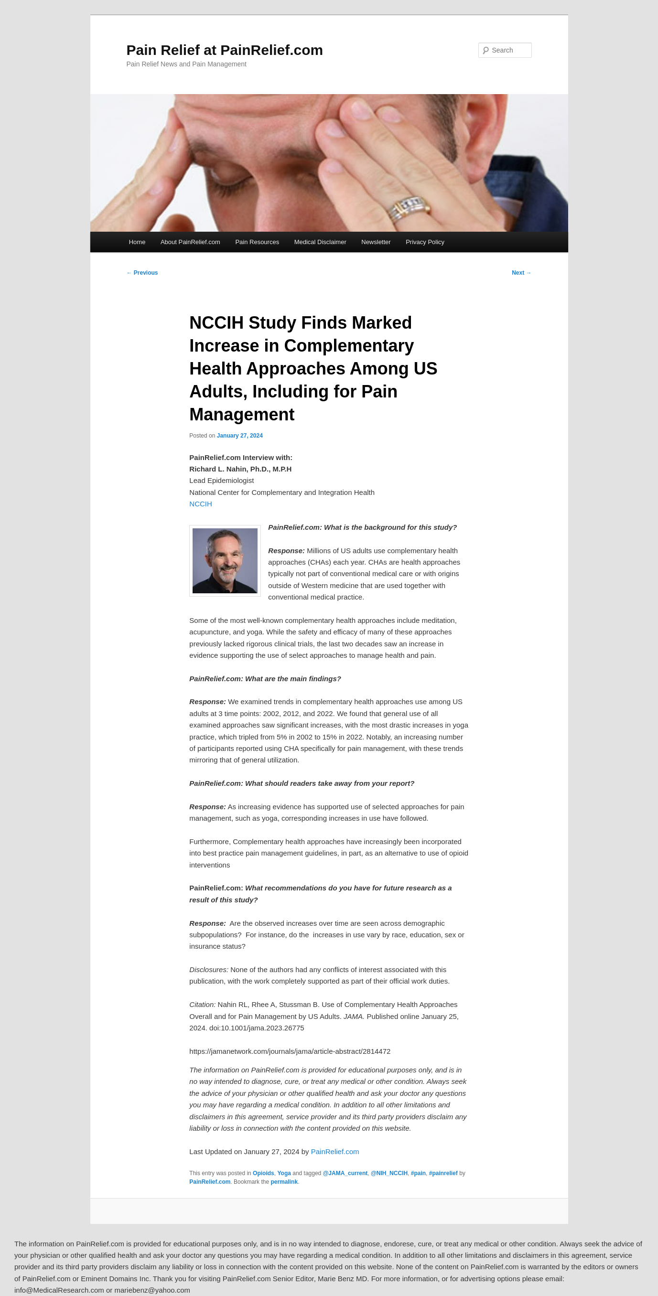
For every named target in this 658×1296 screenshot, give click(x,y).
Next (521, 272)
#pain (418, 1173)
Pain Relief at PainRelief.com (225, 50)
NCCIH (200, 504)
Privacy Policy (425, 242)
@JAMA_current (345, 1173)
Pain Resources (257, 242)
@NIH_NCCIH (389, 1173)
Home (137, 242)
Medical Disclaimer (320, 242)
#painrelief (443, 1173)
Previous (142, 272)
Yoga (284, 1173)
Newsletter (375, 242)
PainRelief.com (335, 1151)
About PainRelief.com (190, 242)
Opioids (263, 1173)
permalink (284, 1181)
